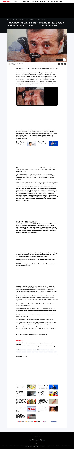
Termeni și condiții (37, 434)
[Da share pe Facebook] (59, 64)
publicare (28, 351)
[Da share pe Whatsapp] (65, 64)
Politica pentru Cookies (27, 434)
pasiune (52, 349)
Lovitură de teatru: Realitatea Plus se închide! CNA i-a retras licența (42, 393)
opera (48, 349)
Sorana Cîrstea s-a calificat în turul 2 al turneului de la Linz (42, 142)
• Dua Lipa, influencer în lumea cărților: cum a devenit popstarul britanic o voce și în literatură (35, 343)
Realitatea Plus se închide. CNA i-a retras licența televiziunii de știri (21, 408)
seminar (45, 351)
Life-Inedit (46, 1)
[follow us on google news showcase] (29, 421)
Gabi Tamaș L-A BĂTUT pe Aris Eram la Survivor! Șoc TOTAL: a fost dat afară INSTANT (21, 401)
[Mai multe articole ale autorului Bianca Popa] (9, 64)
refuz (33, 351)
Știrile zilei (17, 1)
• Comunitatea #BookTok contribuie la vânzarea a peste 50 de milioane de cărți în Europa (36, 346)
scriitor (41, 351)
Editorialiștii (15, 19)
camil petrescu (19, 349)
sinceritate (51, 351)
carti (25, 349)
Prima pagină (9, 19)
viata (55, 351)
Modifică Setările (37, 436)
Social (41, 1)
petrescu (23, 351)
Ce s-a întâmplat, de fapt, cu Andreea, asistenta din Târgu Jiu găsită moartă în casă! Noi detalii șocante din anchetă (42, 408)
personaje (18, 351)
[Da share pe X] (62, 64)
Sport (60, 1)
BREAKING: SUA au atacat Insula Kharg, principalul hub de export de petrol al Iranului (20, 393)
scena (37, 351)
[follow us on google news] (20, 421)
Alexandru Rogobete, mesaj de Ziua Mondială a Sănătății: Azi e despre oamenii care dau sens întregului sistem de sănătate (43, 387)
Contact (57, 434)
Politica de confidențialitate (48, 434)
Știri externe (35, 1)
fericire (38, 349)
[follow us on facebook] (53, 421)
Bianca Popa (13, 64)
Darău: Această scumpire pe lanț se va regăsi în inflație (21, 386)
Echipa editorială (18, 434)
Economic (23, 1)
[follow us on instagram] (45, 421)
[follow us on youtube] (37, 421)
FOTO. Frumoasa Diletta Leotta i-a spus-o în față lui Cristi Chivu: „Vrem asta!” (43, 401)
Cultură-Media (54, 1)
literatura (43, 349)
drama (34, 349)
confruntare (29, 349)
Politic (29, 1)
